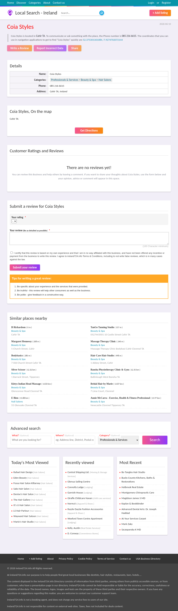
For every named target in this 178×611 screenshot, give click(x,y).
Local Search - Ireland (36, 13)
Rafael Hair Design (29, 472)
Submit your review (25, 267)
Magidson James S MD (133, 498)
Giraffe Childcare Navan (89, 498)
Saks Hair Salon (27, 488)
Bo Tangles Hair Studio (133, 472)
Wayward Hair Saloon (30, 516)
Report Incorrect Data (50, 48)
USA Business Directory (148, 558)
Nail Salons (17, 401)
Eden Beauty (26, 477)
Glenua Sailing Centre (78, 481)
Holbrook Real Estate (132, 487)
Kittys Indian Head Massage (26, 384)
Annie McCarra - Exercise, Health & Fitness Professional (121, 398)
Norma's (80, 503)
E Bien (15, 398)
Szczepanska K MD (131, 529)
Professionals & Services (64, 79)
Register (166, 2)
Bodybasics (17, 355)
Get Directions (89, 130)
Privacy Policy (66, 558)
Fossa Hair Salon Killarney (32, 483)
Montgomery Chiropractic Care (138, 492)
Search (155, 439)
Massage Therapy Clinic (103, 341)
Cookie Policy (85, 558)
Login (151, 2)
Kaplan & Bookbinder (133, 503)
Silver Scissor (18, 369)
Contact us (59, 2)
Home (10, 2)
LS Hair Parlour (27, 510)
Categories (35, 2)
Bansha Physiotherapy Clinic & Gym (110, 369)
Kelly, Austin (83, 528)
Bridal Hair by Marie (102, 384)
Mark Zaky (127, 524)
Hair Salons (105, 79)
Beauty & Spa (88, 79)
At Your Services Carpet (134, 518)
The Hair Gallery (28, 499)
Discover (21, 2)
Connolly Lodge (80, 487)
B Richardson (18, 327)
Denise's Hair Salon (29, 494)
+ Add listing (160, 13)
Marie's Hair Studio (29, 521)
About (46, 2)
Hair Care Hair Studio (103, 355)
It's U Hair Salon (27, 505)
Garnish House (79, 492)
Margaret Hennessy (21, 341)
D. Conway (83, 533)
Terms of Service (106, 558)
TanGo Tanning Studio (103, 327)
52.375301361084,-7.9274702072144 (103, 39)
